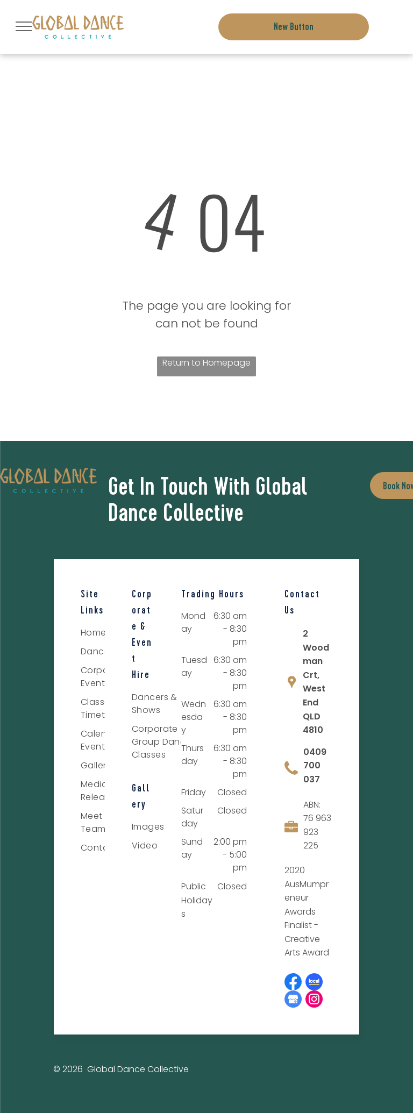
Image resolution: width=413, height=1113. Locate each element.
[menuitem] (166, 705)
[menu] (24, 26)
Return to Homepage (206, 362)
